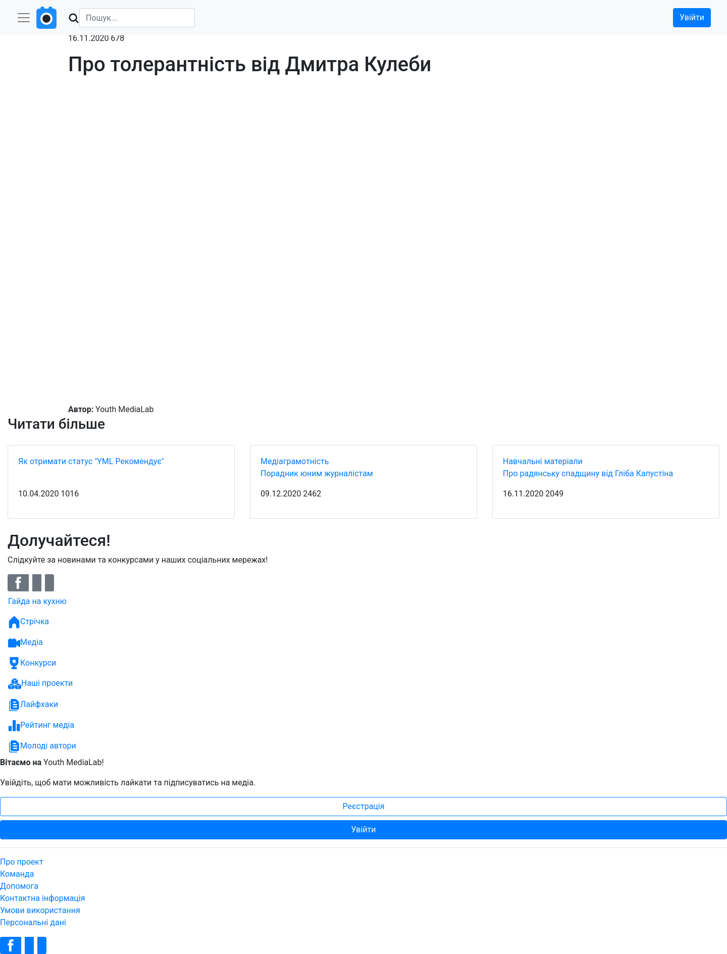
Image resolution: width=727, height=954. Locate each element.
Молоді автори (42, 746)
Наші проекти (40, 683)
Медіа (25, 643)
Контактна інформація (42, 898)
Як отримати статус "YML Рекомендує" (91, 461)
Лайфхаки (33, 705)
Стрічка (28, 622)
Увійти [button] (692, 17)
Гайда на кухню (37, 601)
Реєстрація (364, 806)
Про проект (21, 862)
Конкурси (32, 663)
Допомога (19, 886)
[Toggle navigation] (23, 17)
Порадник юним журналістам (317, 473)
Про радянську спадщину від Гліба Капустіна (588, 473)
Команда (17, 874)
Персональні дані (33, 922)
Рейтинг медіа (41, 726)
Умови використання (40, 910)
